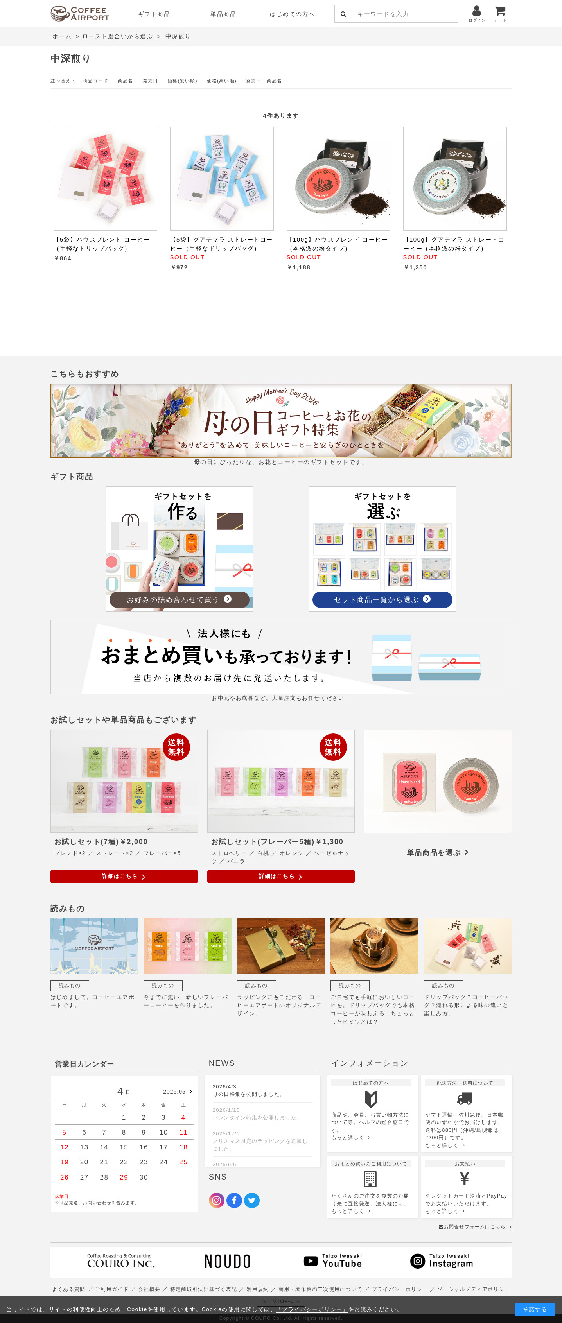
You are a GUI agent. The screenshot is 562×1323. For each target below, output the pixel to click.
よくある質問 (69, 1289)
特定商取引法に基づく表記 (203, 1289)
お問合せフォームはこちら (475, 1227)
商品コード (95, 81)
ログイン (477, 13)
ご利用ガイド (112, 1289)
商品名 (125, 81)
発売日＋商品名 (264, 81)
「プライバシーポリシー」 (312, 1309)
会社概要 (149, 1289)
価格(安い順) (182, 81)
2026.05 (174, 1091)
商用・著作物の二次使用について (320, 1289)
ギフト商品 (154, 14)
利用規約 (258, 1289)
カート (500, 13)
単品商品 (223, 14)
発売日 (150, 81)
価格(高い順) (222, 81)
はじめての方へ (292, 14)
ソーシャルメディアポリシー (473, 1289)
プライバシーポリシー (400, 1289)
